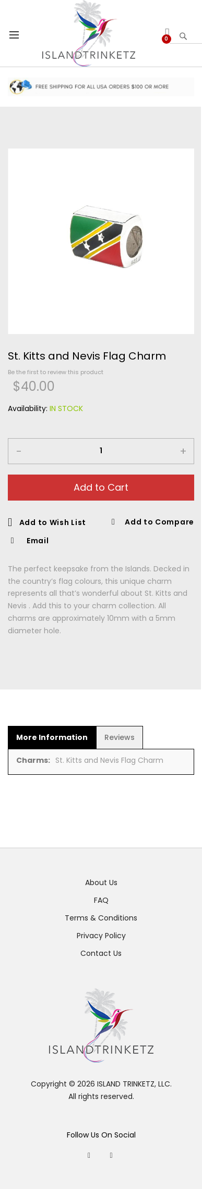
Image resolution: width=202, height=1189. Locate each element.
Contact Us (101, 953)
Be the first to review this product (55, 372)
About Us (101, 882)
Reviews (119, 737)
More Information (52, 737)
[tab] (52, 737)
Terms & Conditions (101, 918)
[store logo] (89, 33)
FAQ (101, 900)
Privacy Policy (101, 935)
